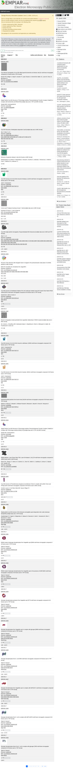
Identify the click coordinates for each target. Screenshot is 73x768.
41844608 (8, 405)
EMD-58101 (10, 213)
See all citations (62, 201)
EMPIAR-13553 (4, 254)
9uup (5, 640)
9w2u (2, 410)
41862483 (8, 184)
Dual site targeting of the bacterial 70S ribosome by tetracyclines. (63, 178)
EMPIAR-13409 (4, 737)
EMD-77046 (4, 109)
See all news (61, 294)
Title (16, 55)
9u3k (2, 698)
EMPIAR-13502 (4, 61)
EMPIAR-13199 (4, 148)
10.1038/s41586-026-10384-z (11, 135)
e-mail (19, 45)
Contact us (60, 43)
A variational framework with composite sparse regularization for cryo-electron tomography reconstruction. (63, 66)
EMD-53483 (4, 381)
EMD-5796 (3, 271)
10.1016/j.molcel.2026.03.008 (11, 239)
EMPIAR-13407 (4, 679)
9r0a (2, 189)
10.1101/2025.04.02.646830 (10, 81)
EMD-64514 (10, 638)
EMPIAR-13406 (4, 650)
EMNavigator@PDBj (62, 53)
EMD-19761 (4, 493)
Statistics (60, 39)
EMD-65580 (4, 408)
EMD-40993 (22, 241)
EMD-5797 (9, 271)
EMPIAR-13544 (4, 91)
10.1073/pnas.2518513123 (10, 549)
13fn (2, 110)
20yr (2, 553)
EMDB (59, 47)
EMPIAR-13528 (4, 449)
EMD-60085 (4, 522)
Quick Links (62, 18)
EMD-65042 (4, 755)
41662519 (8, 548)
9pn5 (11, 244)
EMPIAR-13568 (4, 171)
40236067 (8, 80)
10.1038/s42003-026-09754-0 (11, 521)
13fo (2, 439)
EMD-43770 (28, 137)
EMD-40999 (46, 241)
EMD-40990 (4, 241)
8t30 (9, 244)
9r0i (2, 382)
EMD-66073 (4, 299)
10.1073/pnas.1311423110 (10, 270)
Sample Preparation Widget (64, 23)
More (53, 50)
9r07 (2, 353)
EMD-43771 (16, 137)
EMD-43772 (22, 137)
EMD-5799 (20, 271)
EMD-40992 (16, 241)
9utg (7, 698)
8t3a (14, 244)
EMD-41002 (13, 242)
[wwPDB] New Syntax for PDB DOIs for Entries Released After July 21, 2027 (64, 243)
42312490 (8, 106)
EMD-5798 (14, 271)
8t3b (17, 244)
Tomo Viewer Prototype (63, 27)
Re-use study (61, 37)
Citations (61, 59)
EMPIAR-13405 (4, 620)
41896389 (8, 519)
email (38, 20)
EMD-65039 (10, 726)
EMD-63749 (4, 638)
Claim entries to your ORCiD (64, 29)
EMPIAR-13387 (4, 311)
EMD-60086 (10, 522)
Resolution (51, 55)
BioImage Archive (62, 49)
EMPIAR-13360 (4, 504)
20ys (2, 581)
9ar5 (12, 138)
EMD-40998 (40, 241)
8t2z (7, 244)
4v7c (2, 273)
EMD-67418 (4, 580)
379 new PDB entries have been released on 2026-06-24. (63, 214)
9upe (2, 727)
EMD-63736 (4, 667)
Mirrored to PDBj (7, 303)
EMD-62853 (4, 609)
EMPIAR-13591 (4, 363)
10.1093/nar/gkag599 (9, 107)
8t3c (19, 244)
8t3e (24, 244)
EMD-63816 (4, 697)
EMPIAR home (5, 11)
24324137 (8, 268)
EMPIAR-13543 (4, 420)
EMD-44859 (4, 137)
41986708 (8, 133)
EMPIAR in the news (62, 41)
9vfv (5, 727)
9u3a (5, 698)
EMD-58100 (4, 213)
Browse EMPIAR (62, 21)
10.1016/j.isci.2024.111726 (10, 491)
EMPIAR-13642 (4, 223)
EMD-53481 (4, 352)
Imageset (9, 55)
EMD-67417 (4, 551)
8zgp (5, 524)
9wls (2, 301)
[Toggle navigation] (71, 12)
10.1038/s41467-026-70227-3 (11, 186)
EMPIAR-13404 (4, 591)
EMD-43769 (10, 137)
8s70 (2, 494)
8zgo (2, 524)
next (45, 766)
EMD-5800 (25, 271)
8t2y (4, 244)
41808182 (8, 296)
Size (45, 55)
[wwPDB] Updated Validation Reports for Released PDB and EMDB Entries (64, 260)
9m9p (2, 669)
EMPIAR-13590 (4, 335)
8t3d (21, 244)
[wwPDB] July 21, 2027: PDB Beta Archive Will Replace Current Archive (63, 252)
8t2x (2, 244)
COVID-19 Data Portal (63, 45)
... (40, 766)
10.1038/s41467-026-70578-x (11, 407)
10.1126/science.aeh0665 (10, 466)
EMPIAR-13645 (4, 476)
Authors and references (36, 55)
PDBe (59, 51)
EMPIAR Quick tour (62, 33)
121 (42, 766)
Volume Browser (61, 25)
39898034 (8, 489)
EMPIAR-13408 (4, 708)
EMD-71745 (28, 241)
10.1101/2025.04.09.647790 (10, 212)
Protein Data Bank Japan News (63, 206)
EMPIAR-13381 (4, 534)
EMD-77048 (4, 437)
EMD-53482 (4, 187)
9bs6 (2, 138)
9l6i (2, 611)
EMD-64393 (4, 726)
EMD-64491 (16, 697)
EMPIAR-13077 (4, 283)
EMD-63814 (10, 697)
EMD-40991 (10, 241)
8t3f (26, 244)
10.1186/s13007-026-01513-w (11, 298)
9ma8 (2, 640)
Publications (60, 35)
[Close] (52, 15)
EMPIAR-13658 (4, 120)
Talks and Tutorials (62, 31)
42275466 (8, 465)
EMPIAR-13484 (4, 392)
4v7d (5, 273)
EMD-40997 (34, 241)
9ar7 (10, 138)
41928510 (8, 237)
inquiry (43, 20)
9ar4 (5, 138)
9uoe (5, 669)
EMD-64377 (10, 667)
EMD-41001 (7, 242)
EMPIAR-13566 (4, 199)
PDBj (59, 55)
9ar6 (7, 138)
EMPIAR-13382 (4, 563)
